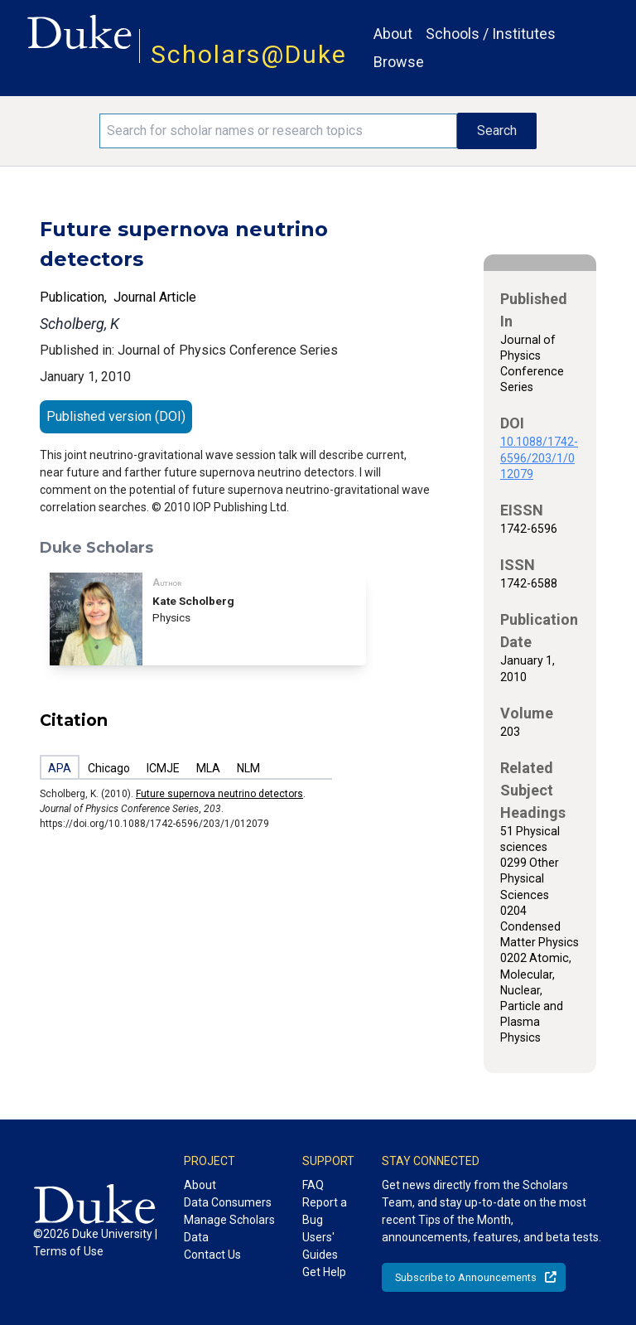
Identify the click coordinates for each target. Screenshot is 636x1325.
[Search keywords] (278, 131)
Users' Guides (320, 1246)
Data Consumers (228, 1202)
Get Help (324, 1272)
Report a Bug (324, 1211)
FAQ (313, 1185)
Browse (398, 61)
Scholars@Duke (249, 54)
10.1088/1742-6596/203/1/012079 (539, 457)
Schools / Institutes (491, 33)
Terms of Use (68, 1251)
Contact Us (212, 1254)
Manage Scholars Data (229, 1228)
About (392, 33)
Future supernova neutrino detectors (219, 794)
